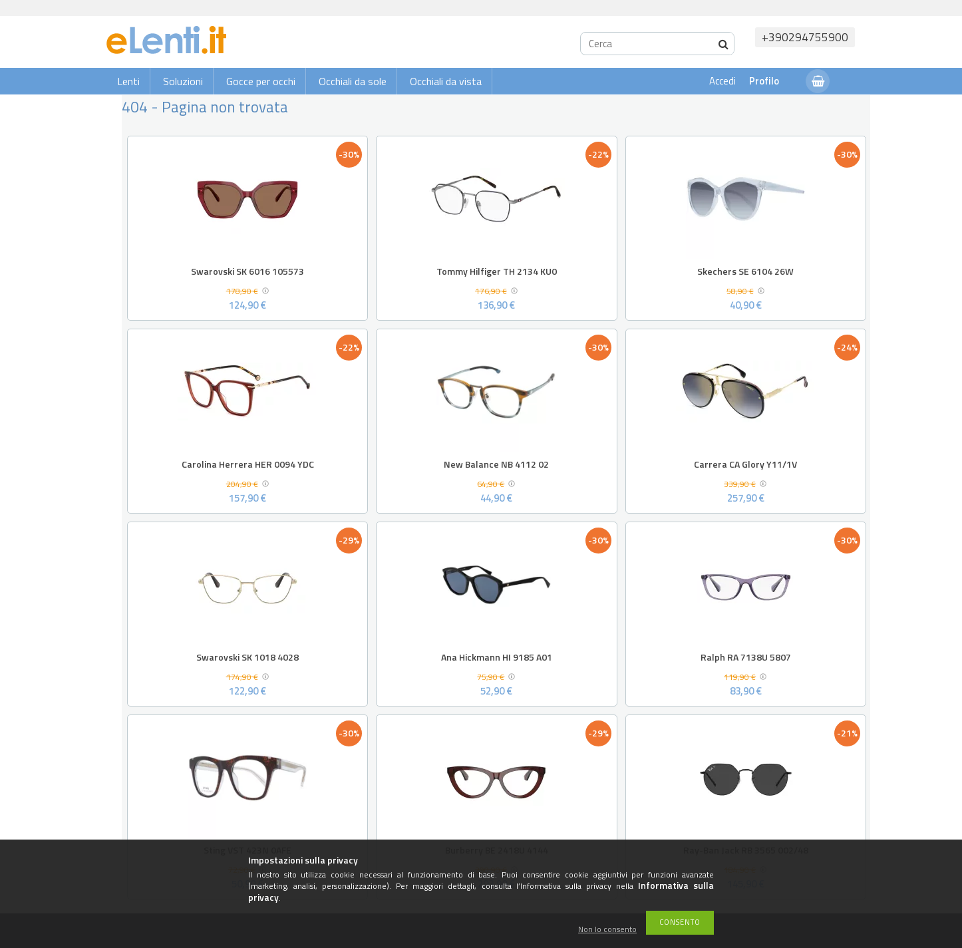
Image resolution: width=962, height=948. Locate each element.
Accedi (722, 80)
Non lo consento (607, 930)
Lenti (128, 81)
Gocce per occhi (260, 81)
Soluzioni (183, 81)
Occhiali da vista (446, 81)
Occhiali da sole (353, 81)
